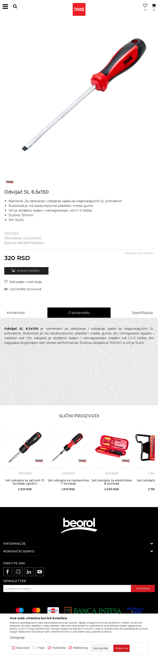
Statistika (59, 647)
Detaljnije (17, 637)
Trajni (41, 647)
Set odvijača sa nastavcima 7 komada (68, 482)
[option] (79, 97)
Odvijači (11, 233)
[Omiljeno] (144, 11)
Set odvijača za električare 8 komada (112, 482)
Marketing (80, 647)
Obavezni (23, 647)
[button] (15, 6)
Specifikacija (142, 313)
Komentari (16, 313)
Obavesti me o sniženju (139, 253)
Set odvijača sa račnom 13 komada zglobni (24, 482)
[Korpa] (153, 11)
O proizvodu (79, 313)
